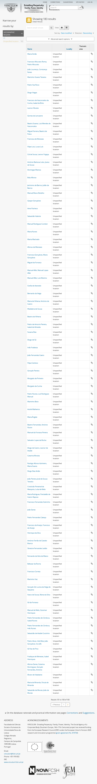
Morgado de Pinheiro (35, 378)
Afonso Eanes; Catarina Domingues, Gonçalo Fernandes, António (36, 667)
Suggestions (68, 2)
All (4, 38)
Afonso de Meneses (34, 247)
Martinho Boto (33, 401)
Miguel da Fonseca (34, 262)
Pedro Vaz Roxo (33, 85)
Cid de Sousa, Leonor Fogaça (38, 154)
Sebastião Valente (34, 216)
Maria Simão (32, 54)
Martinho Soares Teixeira (36, 77)
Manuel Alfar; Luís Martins (37, 278)
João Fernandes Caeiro (35, 355)
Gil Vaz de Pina (32, 649)
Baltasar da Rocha (34, 564)
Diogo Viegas (32, 92)
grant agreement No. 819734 (66, 733)
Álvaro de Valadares (34, 675)
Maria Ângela (32, 417)
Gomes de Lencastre (35, 116)
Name (29, 49)
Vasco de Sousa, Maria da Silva (38, 595)
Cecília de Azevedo (34, 286)
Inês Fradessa (32, 347)
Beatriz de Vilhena (34, 316)
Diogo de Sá (31, 340)
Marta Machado (33, 239)
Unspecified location (11, 42)
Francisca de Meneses (35, 139)
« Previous (56, 704)
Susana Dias (31, 332)
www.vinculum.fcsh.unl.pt (13, 762)
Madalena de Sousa (34, 309)
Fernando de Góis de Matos (37, 556)
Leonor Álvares (33, 108)
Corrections (55, 2)
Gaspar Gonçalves (34, 201)
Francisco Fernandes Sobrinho (38, 502)
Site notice (80, 2)
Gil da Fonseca (32, 602)
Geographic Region (9, 33)
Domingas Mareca (34, 170)
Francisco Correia (33, 571)
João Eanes (31, 510)
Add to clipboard (92, 54)
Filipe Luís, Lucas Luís (35, 147)
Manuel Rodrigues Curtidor (37, 224)
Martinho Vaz (32, 579)
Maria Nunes (32, 231)
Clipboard (90, 7)
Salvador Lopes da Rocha (36, 440)
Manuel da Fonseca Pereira (37, 432)
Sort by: (57, 33)
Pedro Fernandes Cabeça (36, 517)
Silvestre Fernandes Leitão (37, 548)
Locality (69, 49)
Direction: (78, 33)
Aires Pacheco (32, 208)
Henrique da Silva (34, 533)
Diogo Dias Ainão (33, 471)
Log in (90, 2)
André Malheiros (33, 409)
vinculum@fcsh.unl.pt (12, 754)
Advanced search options (60, 39)
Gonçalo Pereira (33, 371)
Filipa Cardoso (32, 363)
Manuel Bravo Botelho (35, 193)
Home (45, 2)
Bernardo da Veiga (34, 293)
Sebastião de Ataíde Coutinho (38, 633)
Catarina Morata (33, 455)
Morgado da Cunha (34, 386)
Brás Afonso (31, 177)
